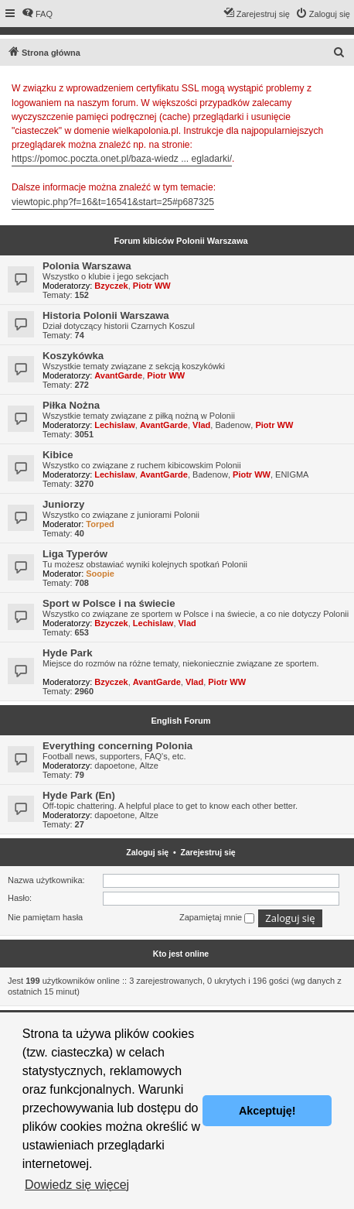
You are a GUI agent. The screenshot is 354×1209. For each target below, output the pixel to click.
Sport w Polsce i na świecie (109, 603)
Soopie (100, 573)
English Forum (181, 720)
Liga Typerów (75, 554)
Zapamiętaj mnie (216, 918)
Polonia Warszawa (87, 266)
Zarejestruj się (208, 852)
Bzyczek (111, 285)
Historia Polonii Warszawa (106, 315)
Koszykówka (73, 355)
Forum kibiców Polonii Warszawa (180, 240)
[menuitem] (37, 14)
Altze (148, 765)
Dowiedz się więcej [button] (77, 1184)
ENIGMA (291, 474)
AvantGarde (118, 375)
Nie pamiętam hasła (45, 917)
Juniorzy (63, 504)
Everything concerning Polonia (117, 746)
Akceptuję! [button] (267, 1111)
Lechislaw (114, 425)
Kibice (58, 455)
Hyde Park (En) (79, 795)
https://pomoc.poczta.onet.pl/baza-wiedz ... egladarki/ (122, 158)
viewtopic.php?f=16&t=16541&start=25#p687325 (113, 202)
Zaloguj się (147, 852)
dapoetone (114, 765)
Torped (100, 524)
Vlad (201, 425)
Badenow (232, 425)
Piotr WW (152, 285)
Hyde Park (68, 653)
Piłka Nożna (71, 405)
